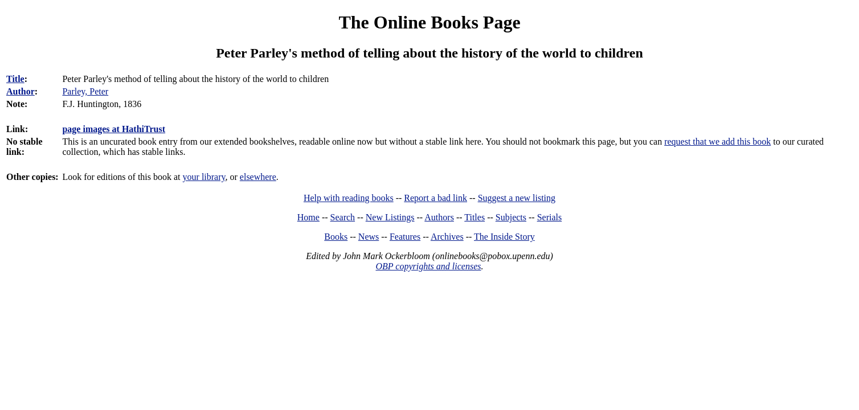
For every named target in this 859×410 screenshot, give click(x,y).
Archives (447, 236)
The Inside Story (504, 236)
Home (308, 217)
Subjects (511, 217)
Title (15, 79)
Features (405, 236)
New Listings (390, 217)
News (368, 236)
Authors (439, 217)
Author (20, 91)
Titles (474, 217)
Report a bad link (435, 198)
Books (335, 236)
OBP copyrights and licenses (428, 266)
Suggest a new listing (516, 198)
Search (342, 217)
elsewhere (258, 177)
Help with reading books (349, 198)
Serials (549, 217)
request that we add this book (717, 141)
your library (204, 177)
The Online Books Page (429, 22)
